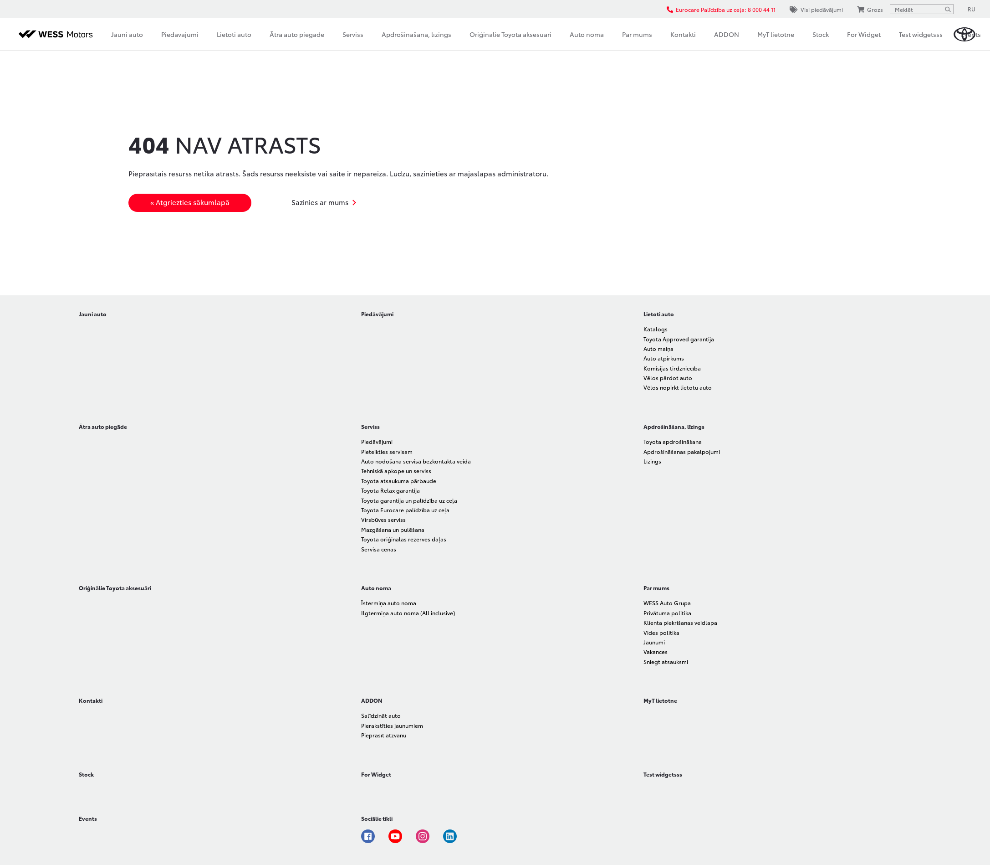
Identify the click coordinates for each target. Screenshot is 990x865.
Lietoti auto (234, 34)
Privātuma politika (667, 613)
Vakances (655, 651)
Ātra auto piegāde (297, 34)
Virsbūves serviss (383, 519)
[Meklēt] (948, 9)
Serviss (352, 34)
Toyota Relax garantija (390, 490)
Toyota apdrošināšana (672, 441)
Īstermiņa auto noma (388, 603)
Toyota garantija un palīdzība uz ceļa (409, 500)
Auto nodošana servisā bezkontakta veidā (416, 461)
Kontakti (683, 34)
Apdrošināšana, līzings (416, 34)
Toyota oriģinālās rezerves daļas (403, 539)
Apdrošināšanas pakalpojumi (681, 451)
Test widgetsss (921, 34)
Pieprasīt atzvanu (383, 735)
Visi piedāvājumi (816, 9)
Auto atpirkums (663, 358)
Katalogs (655, 329)
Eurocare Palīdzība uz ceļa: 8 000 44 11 (721, 9)
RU (971, 9)
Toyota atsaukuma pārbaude (398, 480)
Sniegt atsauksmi (665, 661)
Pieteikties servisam (387, 451)
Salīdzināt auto (381, 715)
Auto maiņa (658, 348)
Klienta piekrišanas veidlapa (680, 622)
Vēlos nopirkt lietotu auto (677, 387)
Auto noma (587, 34)
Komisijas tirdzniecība (672, 368)
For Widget (864, 34)
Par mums (637, 34)
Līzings (652, 461)
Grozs (870, 9)
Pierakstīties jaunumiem (392, 725)
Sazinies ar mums (319, 202)
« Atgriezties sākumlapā (190, 202)
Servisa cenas (378, 549)
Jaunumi (654, 642)
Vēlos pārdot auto (667, 377)
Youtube (395, 836)
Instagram (422, 836)
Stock (820, 34)
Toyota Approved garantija (678, 339)
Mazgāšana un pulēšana (392, 529)
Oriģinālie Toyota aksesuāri (510, 34)
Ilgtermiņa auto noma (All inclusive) (408, 613)
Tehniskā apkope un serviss (396, 470)
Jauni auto (127, 34)
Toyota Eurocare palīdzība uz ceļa (405, 510)
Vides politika (661, 632)
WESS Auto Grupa (667, 603)
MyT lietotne (775, 34)
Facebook (368, 836)
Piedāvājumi (180, 34)
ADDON (726, 34)
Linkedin (450, 836)
